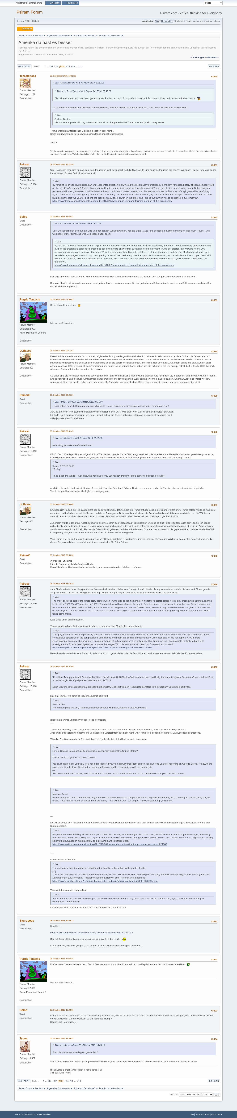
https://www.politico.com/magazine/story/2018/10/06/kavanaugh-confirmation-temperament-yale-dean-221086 (109, 844)
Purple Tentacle (30, 299)
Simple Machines (43, 1114)
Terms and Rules (203, 1114)
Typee (23, 1038)
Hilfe (192, 1114)
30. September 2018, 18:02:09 (63, 76)
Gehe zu (174, 1094)
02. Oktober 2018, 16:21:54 (61, 164)
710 (80, 66)
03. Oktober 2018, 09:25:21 (61, 395)
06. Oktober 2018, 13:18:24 (61, 584)
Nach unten (24, 66)
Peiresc (24, 164)
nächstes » (212, 57)
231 (51, 66)
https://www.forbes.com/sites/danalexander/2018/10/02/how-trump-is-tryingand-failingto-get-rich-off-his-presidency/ (112, 201)
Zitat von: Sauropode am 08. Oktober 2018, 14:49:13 (80, 1045)
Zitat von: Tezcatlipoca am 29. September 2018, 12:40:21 (84, 91)
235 (73, 66)
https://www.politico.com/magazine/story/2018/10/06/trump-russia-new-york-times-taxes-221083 (102, 647)
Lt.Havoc (25, 350)
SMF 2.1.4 (18, 1114)
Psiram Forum (29, 12)
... (47, 66)
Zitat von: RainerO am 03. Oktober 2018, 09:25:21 (78, 438)
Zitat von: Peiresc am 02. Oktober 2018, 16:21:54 (78, 223)
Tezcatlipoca (28, 75)
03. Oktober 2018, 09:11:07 (61, 351)
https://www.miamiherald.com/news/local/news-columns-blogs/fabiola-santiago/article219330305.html (105, 881)
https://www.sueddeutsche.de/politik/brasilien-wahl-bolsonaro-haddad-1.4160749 (91, 932)
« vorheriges (197, 57)
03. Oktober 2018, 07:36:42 (61, 299)
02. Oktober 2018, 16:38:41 (61, 217)
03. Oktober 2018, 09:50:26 (61, 555)
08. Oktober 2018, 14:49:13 (61, 921)
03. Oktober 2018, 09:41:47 (61, 431)
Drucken (214, 66)
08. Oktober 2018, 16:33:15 (61, 959)
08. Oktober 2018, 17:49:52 (61, 1038)
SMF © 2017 (30, 1114)
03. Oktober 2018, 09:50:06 (61, 504)
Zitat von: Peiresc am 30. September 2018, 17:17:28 (79, 83)
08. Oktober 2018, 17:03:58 (61, 1010)
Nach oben (23, 1081)
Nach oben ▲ (217, 1114)
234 (68, 66)
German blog (167, 21)
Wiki (157, 21)
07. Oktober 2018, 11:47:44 (61, 666)
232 (56, 66)
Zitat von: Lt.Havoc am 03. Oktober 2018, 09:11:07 (79, 402)
